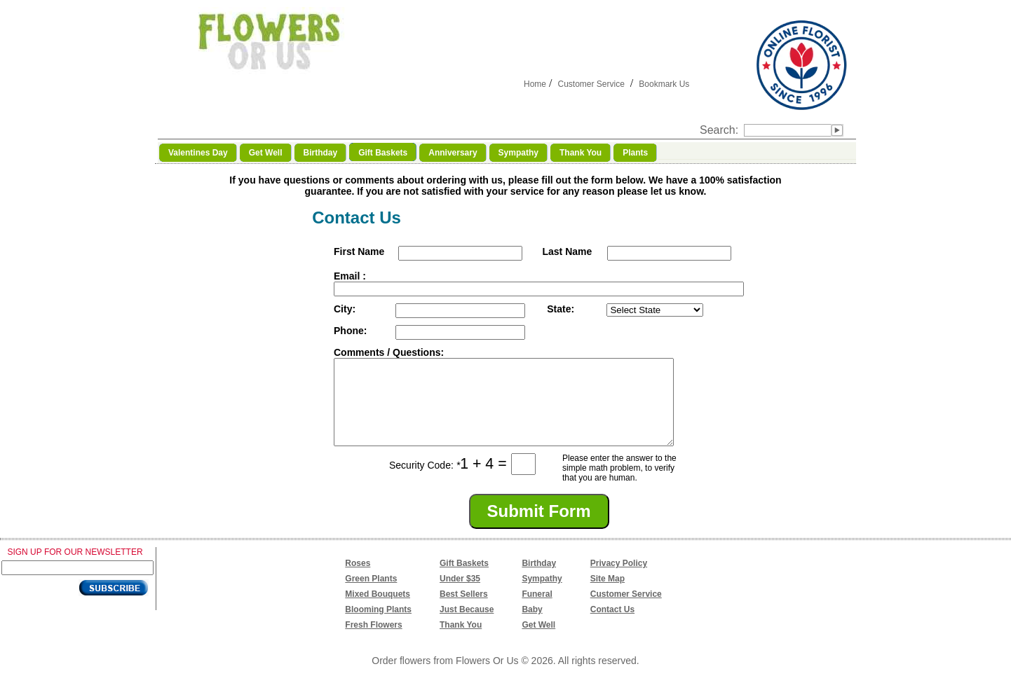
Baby (532, 626)
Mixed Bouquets (377, 611)
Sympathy (542, 595)
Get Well (538, 642)
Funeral (537, 611)
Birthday (539, 580)
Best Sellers (464, 611)
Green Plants (371, 595)
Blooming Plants (378, 626)
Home (535, 84)
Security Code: (424, 482)
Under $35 (460, 595)
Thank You (461, 642)
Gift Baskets (464, 580)
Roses (357, 580)
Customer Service (590, 84)
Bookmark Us (664, 84)
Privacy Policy (618, 580)
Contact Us (612, 626)
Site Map (607, 595)
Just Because (467, 626)
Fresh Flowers (373, 642)
